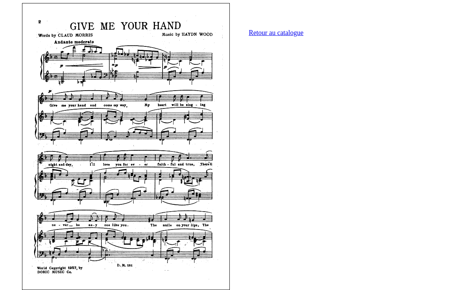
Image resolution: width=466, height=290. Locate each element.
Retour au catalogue (276, 33)
